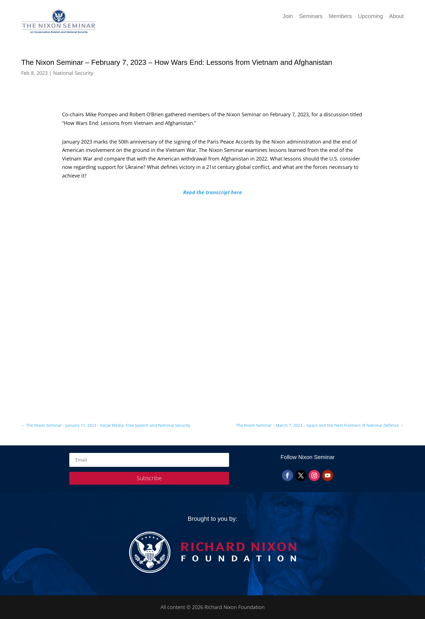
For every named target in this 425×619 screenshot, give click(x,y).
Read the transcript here (212, 192)
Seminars (310, 16)
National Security (73, 73)
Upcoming (370, 16)
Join (288, 16)
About (396, 16)
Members (340, 16)
